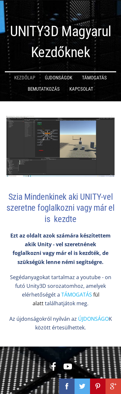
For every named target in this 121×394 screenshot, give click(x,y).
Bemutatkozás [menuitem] (44, 89)
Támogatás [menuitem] (94, 78)
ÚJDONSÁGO (93, 318)
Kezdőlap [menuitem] (24, 78)
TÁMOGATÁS (77, 294)
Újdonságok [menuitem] (58, 78)
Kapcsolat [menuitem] (81, 89)
